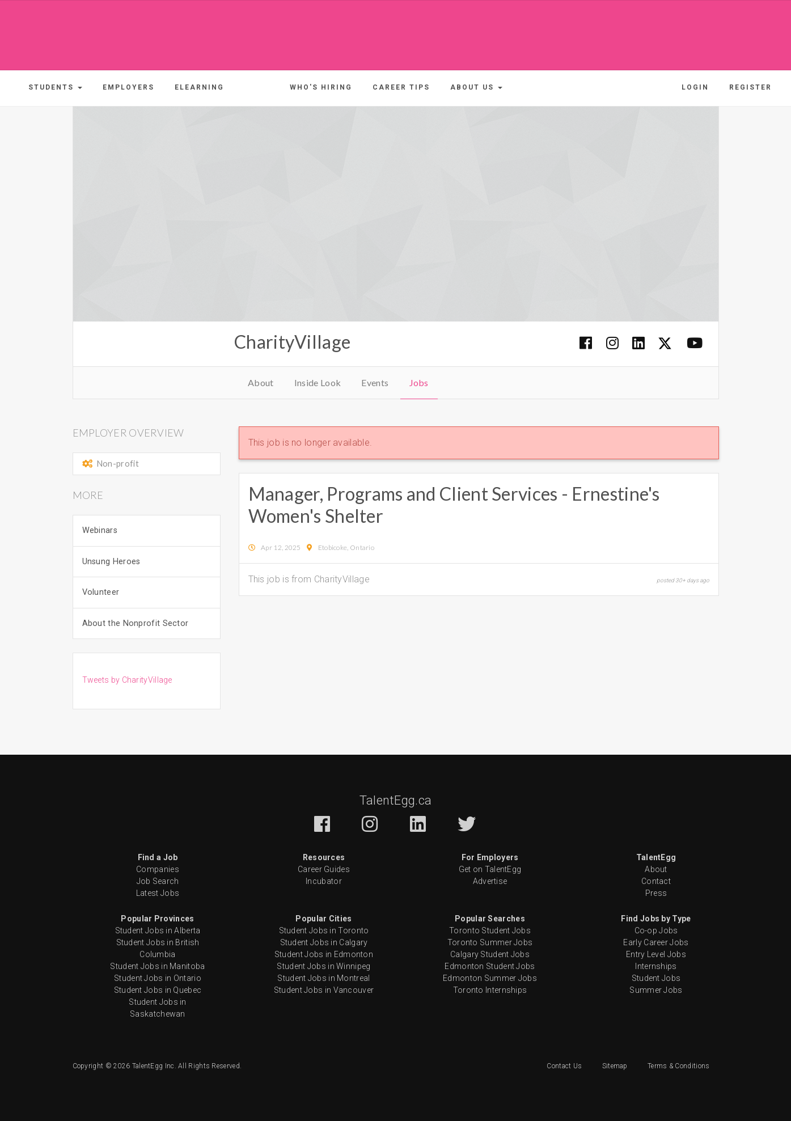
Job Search (158, 881)
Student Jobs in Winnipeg (323, 966)
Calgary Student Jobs (490, 954)
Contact (656, 881)
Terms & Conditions (678, 1066)
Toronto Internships (490, 990)
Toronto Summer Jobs (490, 942)
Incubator (324, 881)
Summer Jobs (655, 990)
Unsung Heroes (111, 561)
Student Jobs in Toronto (324, 930)
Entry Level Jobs (656, 954)
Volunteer (101, 592)
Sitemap (615, 1066)
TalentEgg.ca (395, 800)
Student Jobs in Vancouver (324, 990)
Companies (157, 869)
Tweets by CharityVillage (127, 679)
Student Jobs (656, 978)
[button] (55, 87)
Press (656, 893)
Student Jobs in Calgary (324, 942)
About (261, 382)
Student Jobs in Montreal (323, 978)
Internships (655, 966)
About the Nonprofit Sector (135, 623)
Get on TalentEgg (490, 869)
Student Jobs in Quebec (158, 990)
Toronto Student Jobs (490, 930)
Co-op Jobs (656, 930)
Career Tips (401, 87)
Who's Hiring (321, 87)
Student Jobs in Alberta (158, 930)
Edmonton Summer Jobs (490, 978)
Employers (128, 87)
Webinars (99, 530)
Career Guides (324, 869)
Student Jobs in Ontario (157, 978)
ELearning (199, 87)
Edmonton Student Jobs (490, 966)
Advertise (490, 881)
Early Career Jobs (655, 942)
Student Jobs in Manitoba (157, 966)
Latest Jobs (157, 893)
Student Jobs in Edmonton (323, 954)
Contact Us (564, 1066)
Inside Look (317, 382)
